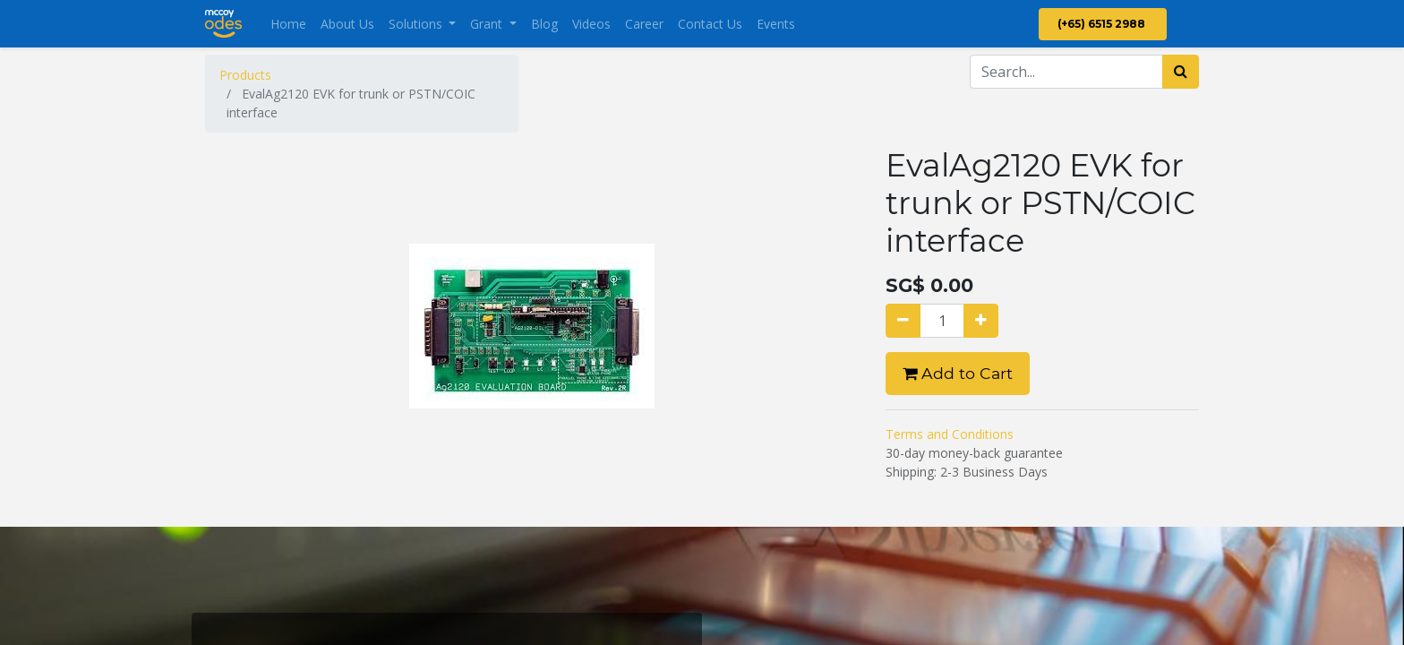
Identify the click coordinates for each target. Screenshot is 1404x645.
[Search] (1180, 72)
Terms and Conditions (950, 434)
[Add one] (980, 321)
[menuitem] (288, 23)
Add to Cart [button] (958, 373)
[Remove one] (903, 321)
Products (245, 74)
